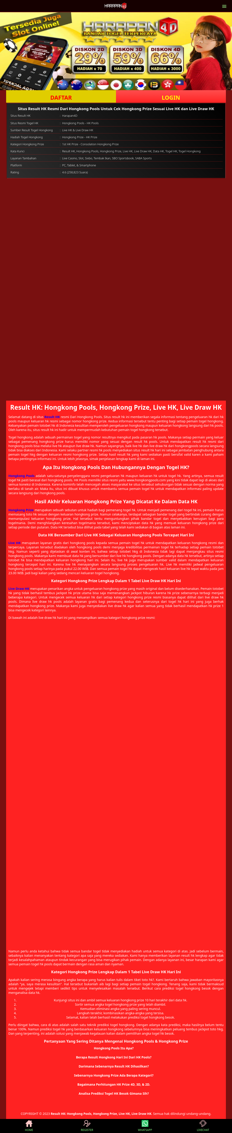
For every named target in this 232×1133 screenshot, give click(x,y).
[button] (116, 1048)
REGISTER (87, 1126)
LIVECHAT (203, 1126)
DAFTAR (61, 97)
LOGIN (171, 97)
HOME (29, 1126)
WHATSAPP (145, 1126)
